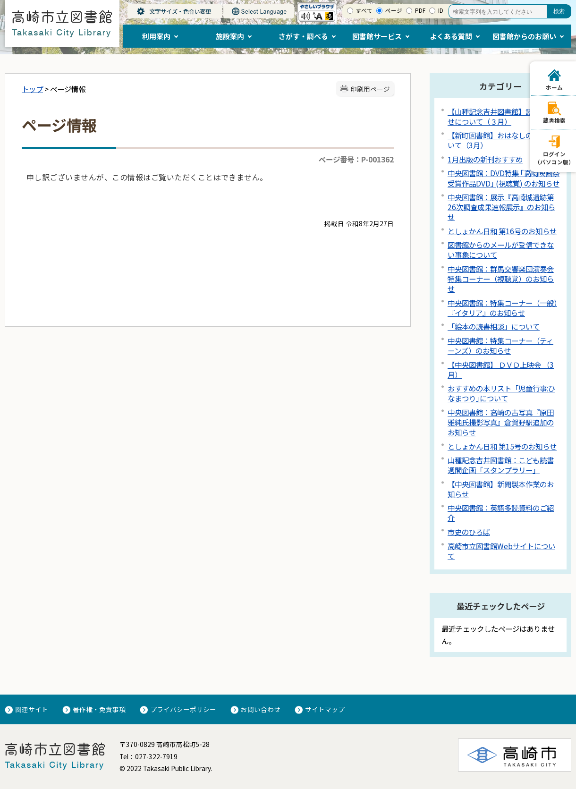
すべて (364, 10)
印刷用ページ (370, 88)
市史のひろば (469, 531)
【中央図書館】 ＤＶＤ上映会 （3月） (501, 369)
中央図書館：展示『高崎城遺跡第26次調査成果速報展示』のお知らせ (501, 207)
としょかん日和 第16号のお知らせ (502, 231)
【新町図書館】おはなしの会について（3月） (501, 140)
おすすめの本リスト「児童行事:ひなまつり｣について (501, 393)
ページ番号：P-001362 (356, 159)
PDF (420, 10)
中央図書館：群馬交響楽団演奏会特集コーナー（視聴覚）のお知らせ (501, 278)
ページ (393, 10)
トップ (32, 89)
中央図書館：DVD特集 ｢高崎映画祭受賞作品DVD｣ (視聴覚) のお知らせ (503, 178)
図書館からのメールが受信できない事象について (501, 249)
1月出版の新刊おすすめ (485, 159)
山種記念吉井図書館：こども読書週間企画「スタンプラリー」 (501, 465)
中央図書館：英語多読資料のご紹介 (501, 512)
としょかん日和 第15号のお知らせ (502, 446)
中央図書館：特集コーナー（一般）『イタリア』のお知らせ (502, 307)
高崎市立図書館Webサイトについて (501, 551)
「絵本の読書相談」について (494, 326)
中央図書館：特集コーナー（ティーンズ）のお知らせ (500, 345)
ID (440, 10)
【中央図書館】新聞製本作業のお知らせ (501, 489)
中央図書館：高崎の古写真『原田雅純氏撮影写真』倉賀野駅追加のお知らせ (501, 422)
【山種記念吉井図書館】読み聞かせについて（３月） (501, 116)
